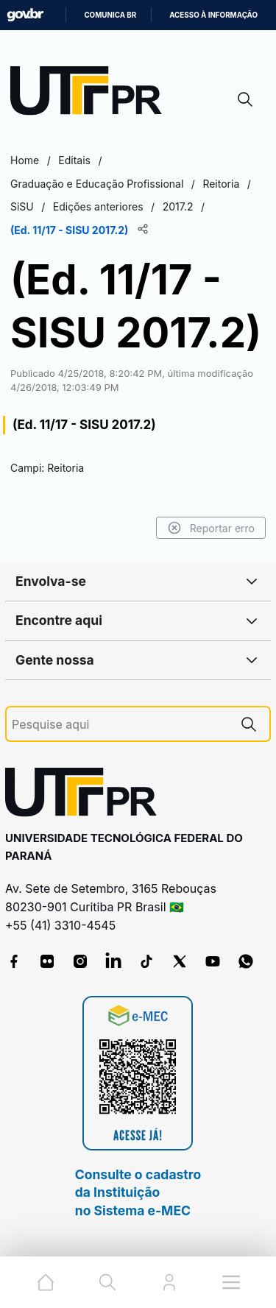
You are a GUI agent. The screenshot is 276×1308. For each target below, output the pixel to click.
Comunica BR (110, 15)
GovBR (25, 15)
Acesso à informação (213, 15)
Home (24, 160)
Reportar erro (211, 527)
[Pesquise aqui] (120, 724)
